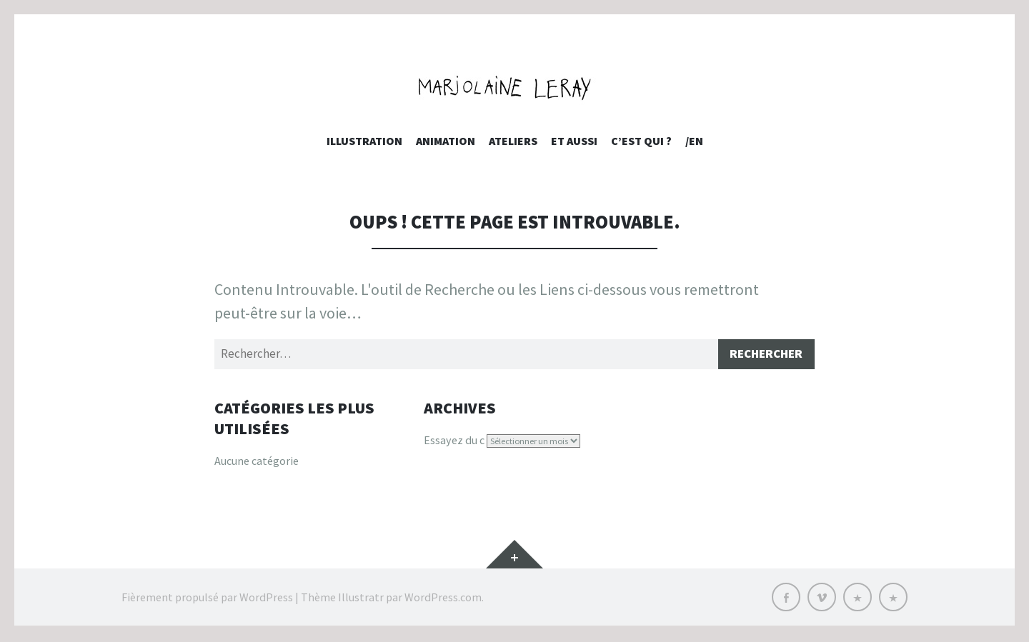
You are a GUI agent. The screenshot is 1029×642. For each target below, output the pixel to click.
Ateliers (513, 141)
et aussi (574, 141)
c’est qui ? (641, 141)
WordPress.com (443, 599)
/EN (694, 141)
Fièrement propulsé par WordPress (207, 599)
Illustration (364, 141)
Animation (445, 141)
